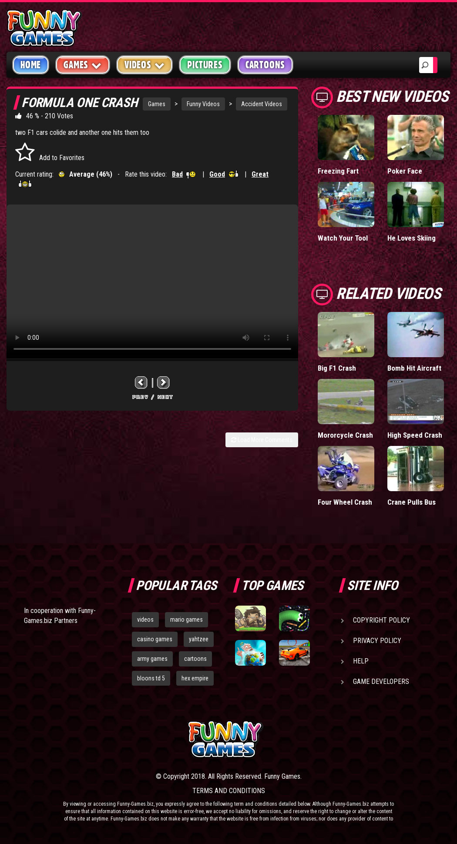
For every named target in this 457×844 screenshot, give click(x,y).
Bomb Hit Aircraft (414, 368)
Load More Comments (261, 439)
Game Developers (381, 681)
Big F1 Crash (337, 368)
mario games (186, 619)
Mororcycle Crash (345, 435)
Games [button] (83, 64)
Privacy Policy (377, 640)
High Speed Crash (414, 435)
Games (156, 103)
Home (30, 65)
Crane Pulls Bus (411, 502)
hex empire (194, 678)
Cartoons (265, 65)
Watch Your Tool (343, 238)
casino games (154, 639)
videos (145, 619)
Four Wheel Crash (345, 502)
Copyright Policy (381, 620)
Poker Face (404, 171)
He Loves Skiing (411, 238)
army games (152, 658)
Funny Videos (203, 103)
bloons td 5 (151, 678)
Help (361, 661)
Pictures (204, 65)
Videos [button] (144, 64)
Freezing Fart (338, 171)
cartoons (195, 658)
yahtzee (198, 639)
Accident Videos (261, 103)
